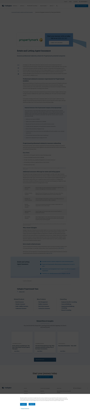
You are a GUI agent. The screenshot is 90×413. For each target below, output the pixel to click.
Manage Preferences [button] (25, 408)
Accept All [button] (23, 404)
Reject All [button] (32, 404)
